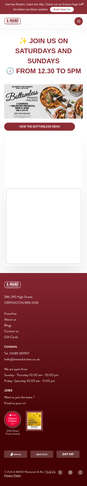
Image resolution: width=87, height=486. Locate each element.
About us (10, 319)
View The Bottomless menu (39, 126)
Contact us (11, 331)
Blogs (7, 325)
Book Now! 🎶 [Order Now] (61, 9)
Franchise (10, 313)
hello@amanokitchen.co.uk (22, 359)
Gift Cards (11, 337)
